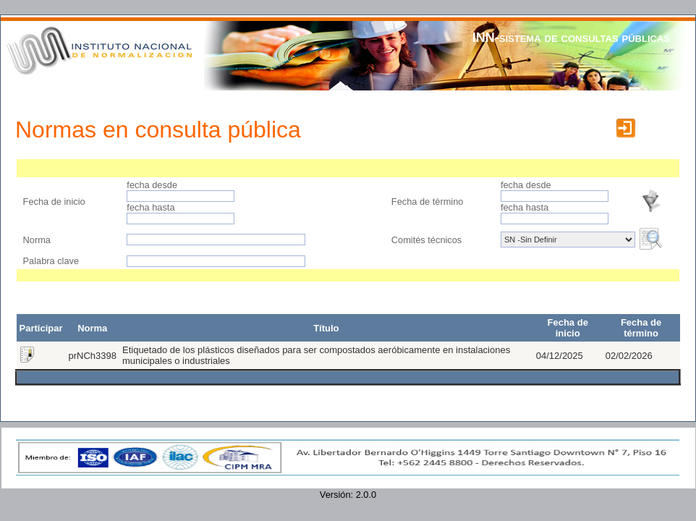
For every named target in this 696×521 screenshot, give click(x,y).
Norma (38, 239)
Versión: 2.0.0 (348, 494)
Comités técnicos (426, 239)
